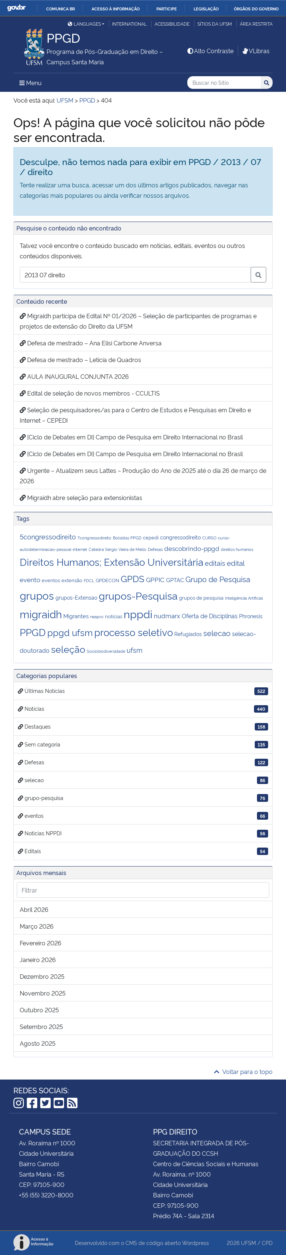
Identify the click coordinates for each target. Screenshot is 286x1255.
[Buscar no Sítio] (224, 82)
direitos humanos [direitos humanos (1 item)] (237, 549)
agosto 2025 (37, 1043)
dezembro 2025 (42, 976)
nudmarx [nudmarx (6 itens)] (167, 615)
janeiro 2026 (38, 959)
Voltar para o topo (243, 1071)
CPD (267, 1242)
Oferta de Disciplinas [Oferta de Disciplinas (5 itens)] (210, 616)
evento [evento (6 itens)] (30, 579)
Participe (166, 9)
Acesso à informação (116, 9)
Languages (84, 23)
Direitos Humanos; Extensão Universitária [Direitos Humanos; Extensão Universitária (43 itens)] (111, 561)
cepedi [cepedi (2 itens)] (151, 537)
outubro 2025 (39, 1010)
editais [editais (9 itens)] (215, 562)
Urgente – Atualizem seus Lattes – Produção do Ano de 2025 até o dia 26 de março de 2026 (143, 475)
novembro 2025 (43, 993)
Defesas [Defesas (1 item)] (155, 549)
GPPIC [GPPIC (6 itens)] (155, 579)
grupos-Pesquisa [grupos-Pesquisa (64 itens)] (138, 595)
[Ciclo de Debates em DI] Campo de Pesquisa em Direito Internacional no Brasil (131, 437)
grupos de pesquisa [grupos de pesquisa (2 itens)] (201, 597)
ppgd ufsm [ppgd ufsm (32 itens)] (70, 632)
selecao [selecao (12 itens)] (217, 633)
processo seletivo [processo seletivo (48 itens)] (133, 631)
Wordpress (195, 1242)
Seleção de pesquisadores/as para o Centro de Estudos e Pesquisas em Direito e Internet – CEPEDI (135, 415)
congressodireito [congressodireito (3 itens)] (180, 537)
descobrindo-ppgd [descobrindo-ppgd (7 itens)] (191, 547)
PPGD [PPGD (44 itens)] (33, 631)
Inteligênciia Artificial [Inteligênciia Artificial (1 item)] (244, 598)
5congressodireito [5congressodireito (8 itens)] (48, 536)
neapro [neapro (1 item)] (97, 616)
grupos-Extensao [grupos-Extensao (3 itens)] (76, 597)
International (129, 23)
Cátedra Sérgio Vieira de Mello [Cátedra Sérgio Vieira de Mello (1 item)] (117, 549)
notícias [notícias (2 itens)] (113, 616)
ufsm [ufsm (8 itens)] (135, 649)
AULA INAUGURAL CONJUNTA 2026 (74, 376)
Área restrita (256, 23)
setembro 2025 (41, 1026)
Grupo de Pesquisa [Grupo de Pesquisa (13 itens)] (217, 579)
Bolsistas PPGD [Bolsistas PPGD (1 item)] (127, 538)
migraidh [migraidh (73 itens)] (41, 613)
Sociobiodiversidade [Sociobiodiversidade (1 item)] (106, 651)
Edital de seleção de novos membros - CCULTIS (90, 393)
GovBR (16, 8)
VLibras (255, 50)
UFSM (248, 1242)
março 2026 (37, 926)
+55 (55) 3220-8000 (46, 1195)
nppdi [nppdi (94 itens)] (138, 613)
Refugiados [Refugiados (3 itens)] (188, 633)
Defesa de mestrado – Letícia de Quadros (80, 359)
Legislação (206, 9)
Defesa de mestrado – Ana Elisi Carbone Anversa (91, 343)
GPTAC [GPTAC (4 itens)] (175, 580)
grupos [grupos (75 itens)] (37, 595)
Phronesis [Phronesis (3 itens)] (251, 615)
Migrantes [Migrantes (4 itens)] (76, 616)
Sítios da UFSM (214, 23)
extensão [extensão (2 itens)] (71, 580)
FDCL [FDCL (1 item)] (89, 580)
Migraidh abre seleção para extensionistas (81, 497)
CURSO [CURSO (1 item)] (209, 538)
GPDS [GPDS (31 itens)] (132, 578)
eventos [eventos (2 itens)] (51, 580)
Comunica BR (60, 9)
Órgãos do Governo (256, 9)
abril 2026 (34, 909)
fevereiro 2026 (40, 943)
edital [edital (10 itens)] (236, 563)
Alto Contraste (210, 50)
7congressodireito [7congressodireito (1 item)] (94, 538)
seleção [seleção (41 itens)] (68, 648)
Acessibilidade (172, 23)
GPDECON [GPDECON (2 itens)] (107, 580)
